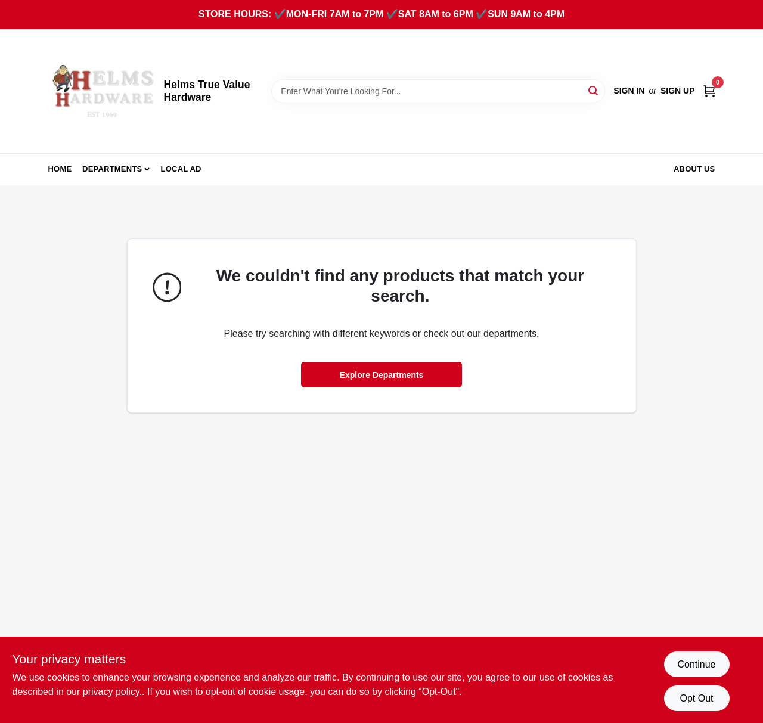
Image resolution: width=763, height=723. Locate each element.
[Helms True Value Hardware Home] (102, 91)
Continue (696, 664)
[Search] (594, 90)
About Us (694, 169)
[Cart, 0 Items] (709, 91)
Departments (112, 169)
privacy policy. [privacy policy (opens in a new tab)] (112, 692)
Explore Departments (382, 375)
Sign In (628, 90)
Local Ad (181, 169)
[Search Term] (438, 91)
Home (60, 169)
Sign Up (677, 90)
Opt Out (696, 698)
